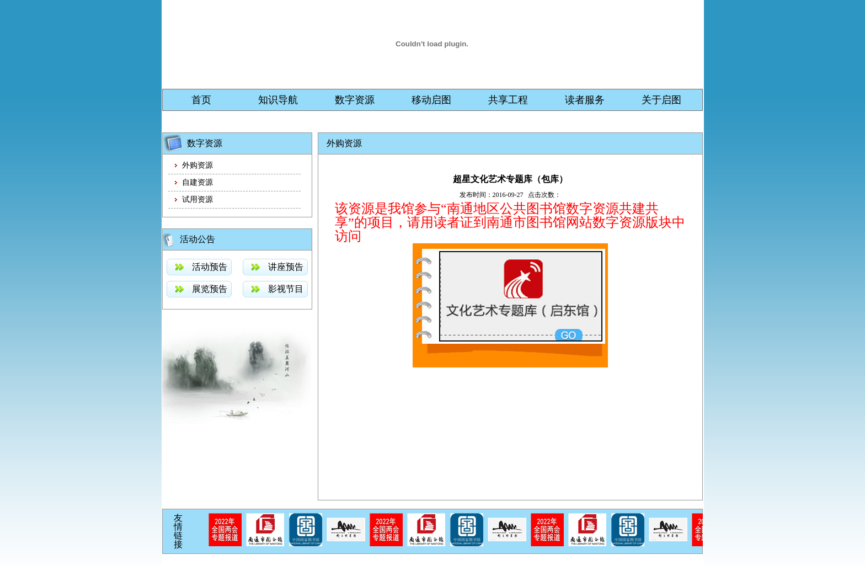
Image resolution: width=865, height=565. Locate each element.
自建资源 (197, 182)
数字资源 (355, 99)
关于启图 (661, 99)
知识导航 (278, 99)
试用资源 (197, 199)
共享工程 (508, 99)
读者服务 (585, 99)
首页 (201, 99)
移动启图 (431, 99)
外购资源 (197, 165)
